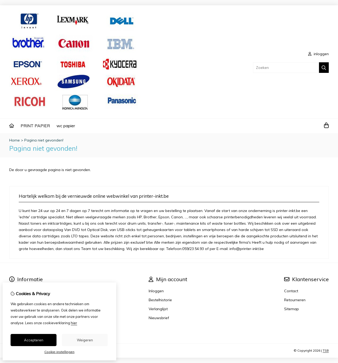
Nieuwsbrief (159, 317)
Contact (291, 291)
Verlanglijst (158, 309)
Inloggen (156, 291)
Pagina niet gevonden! (43, 140)
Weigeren (85, 340)
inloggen (318, 53)
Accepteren (33, 340)
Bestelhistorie (160, 300)
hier (74, 323)
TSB (326, 350)
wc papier (66, 125)
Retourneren (295, 300)
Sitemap (291, 309)
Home (14, 140)
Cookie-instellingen (59, 352)
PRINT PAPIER (35, 125)
